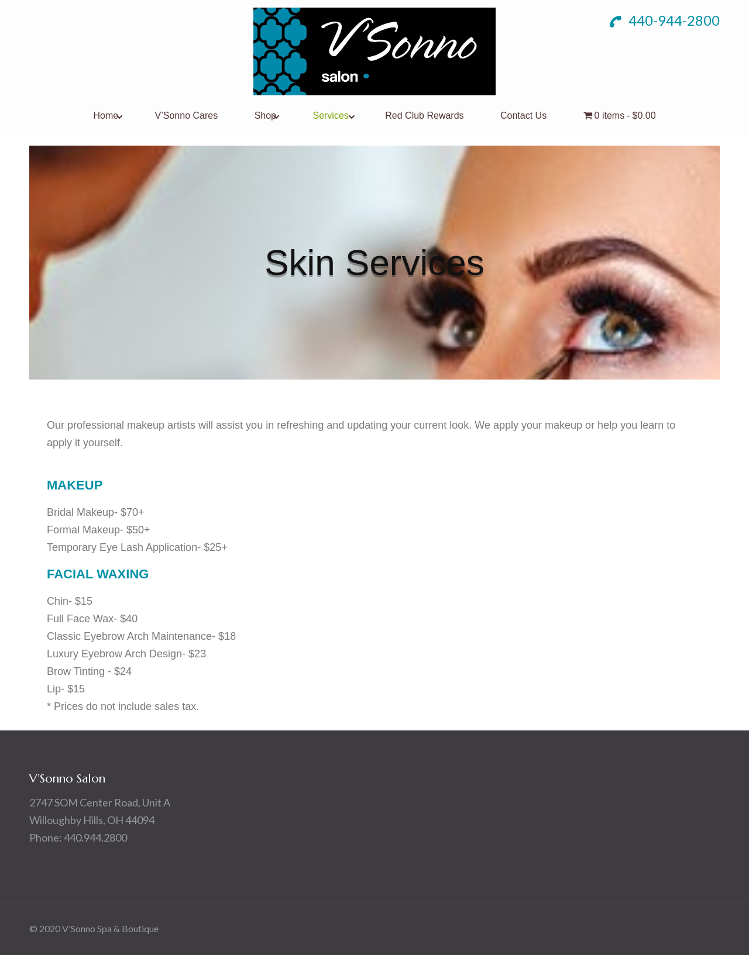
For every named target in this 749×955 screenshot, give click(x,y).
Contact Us (523, 115)
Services (330, 115)
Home (105, 115)
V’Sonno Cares (186, 115)
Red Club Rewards (424, 115)
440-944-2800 (665, 20)
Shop (265, 115)
